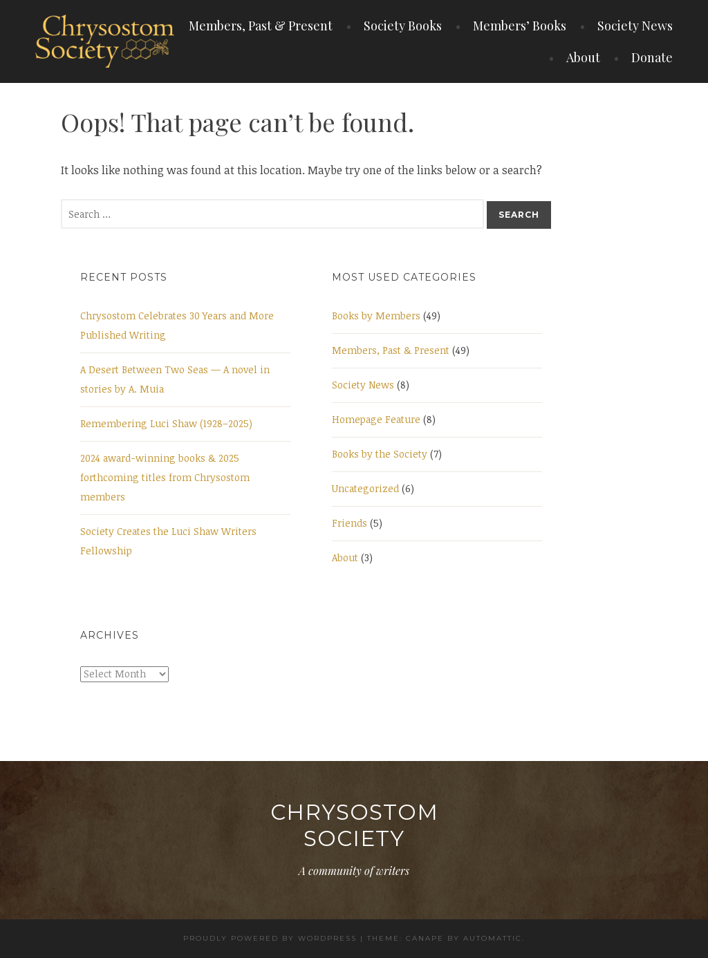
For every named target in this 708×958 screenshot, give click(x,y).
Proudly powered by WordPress (270, 938)
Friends (349, 522)
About (583, 57)
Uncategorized (365, 488)
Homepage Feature (376, 419)
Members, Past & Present (261, 25)
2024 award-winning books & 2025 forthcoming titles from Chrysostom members (165, 477)
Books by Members (376, 315)
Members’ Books (519, 25)
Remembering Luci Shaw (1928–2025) (166, 423)
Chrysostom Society (354, 825)
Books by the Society (379, 453)
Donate (652, 57)
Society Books (403, 25)
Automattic (492, 938)
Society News (635, 25)
